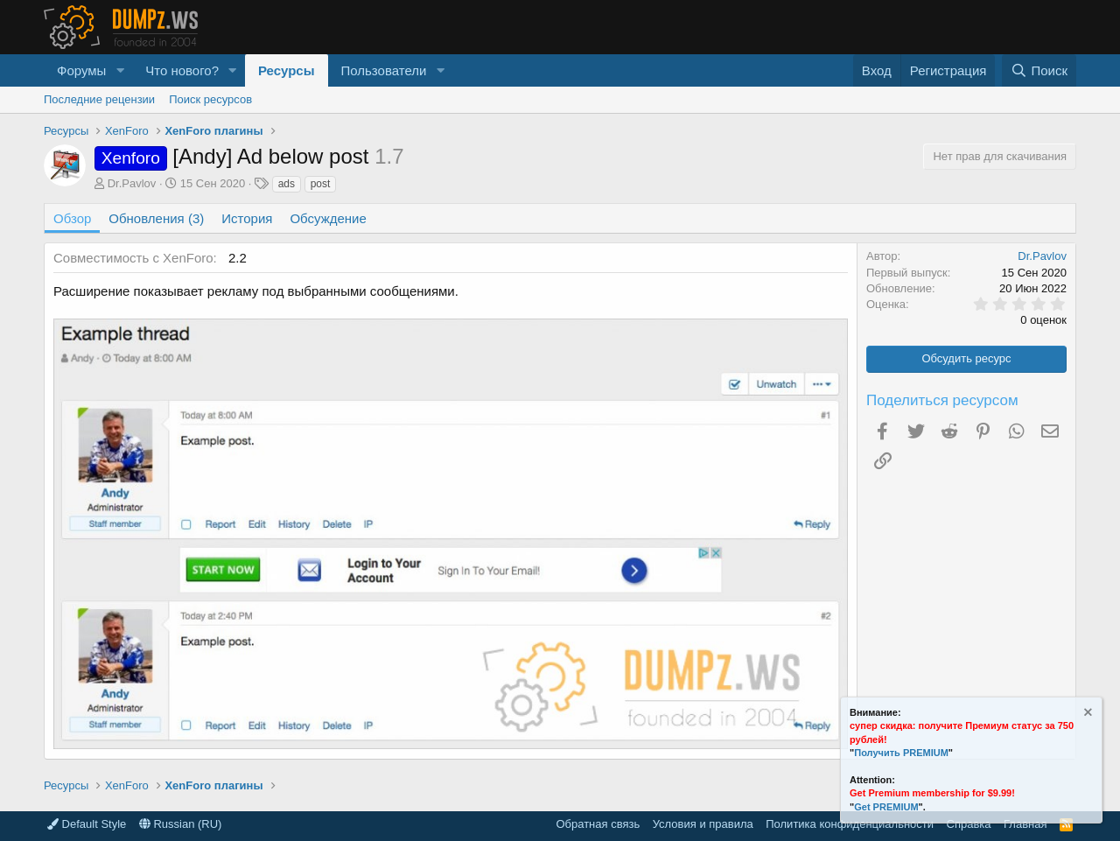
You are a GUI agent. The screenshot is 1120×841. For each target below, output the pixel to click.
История (246, 218)
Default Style (86, 823)
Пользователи (384, 70)
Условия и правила (703, 823)
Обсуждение (328, 218)
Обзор (72, 218)
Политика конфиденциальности (850, 823)
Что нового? (182, 70)
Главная (1025, 823)
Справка (969, 823)
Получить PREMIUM (901, 752)
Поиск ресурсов (210, 99)
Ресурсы (286, 70)
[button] (120, 70)
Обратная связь (598, 823)
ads (286, 184)
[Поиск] (1039, 70)
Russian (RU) (180, 823)
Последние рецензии (99, 99)
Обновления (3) (156, 218)
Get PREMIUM (886, 807)
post (321, 184)
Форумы (81, 70)
